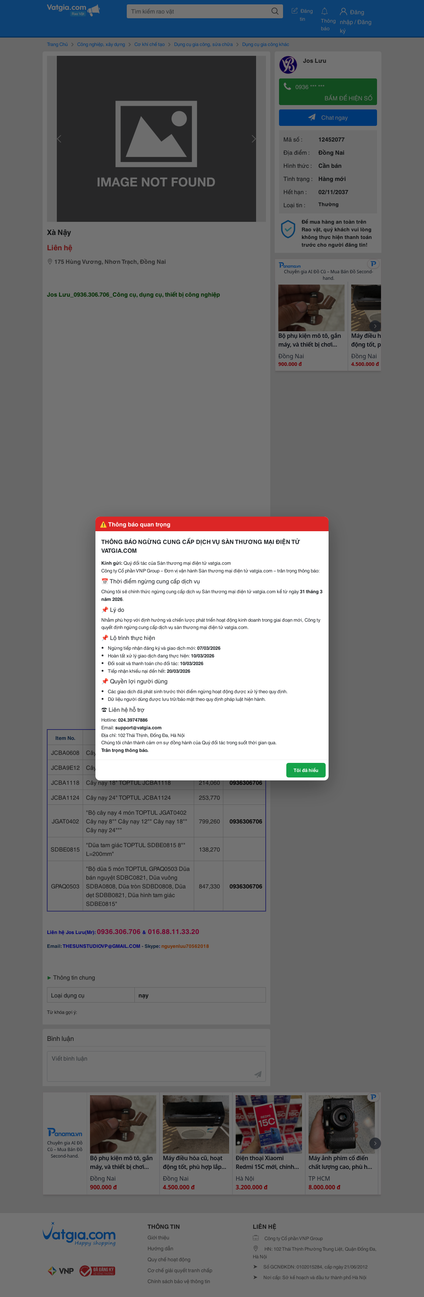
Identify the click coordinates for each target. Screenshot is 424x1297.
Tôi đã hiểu (306, 770)
